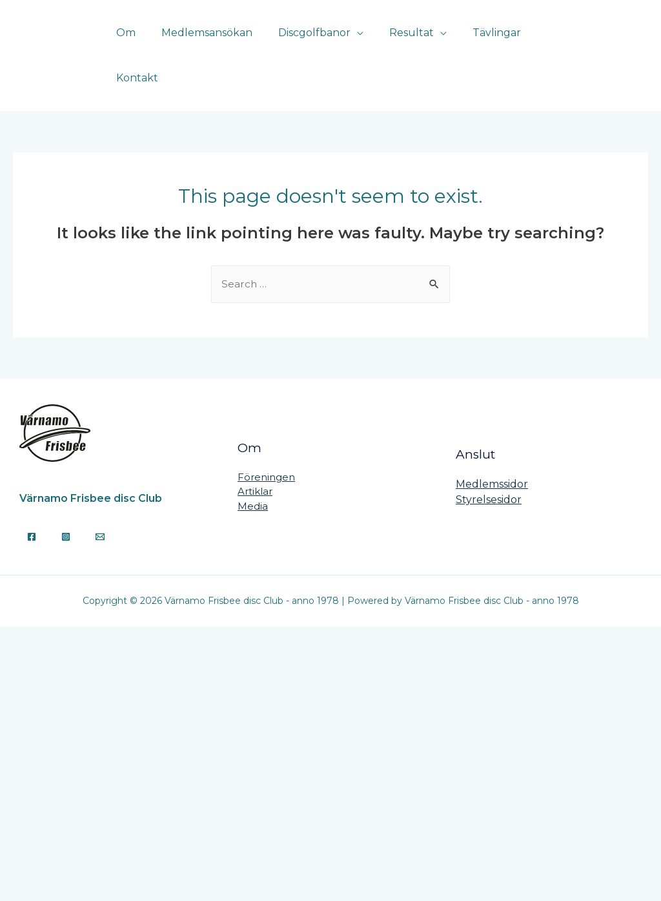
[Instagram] (640, 42)
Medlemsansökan (223, 42)
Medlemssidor (492, 457)
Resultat (418, 42)
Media (253, 479)
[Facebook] (616, 42)
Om (148, 42)
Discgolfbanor (326, 42)
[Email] (100, 509)
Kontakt (564, 42)
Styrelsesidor (489, 472)
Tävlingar (498, 42)
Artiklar (255, 464)
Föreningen (266, 450)
